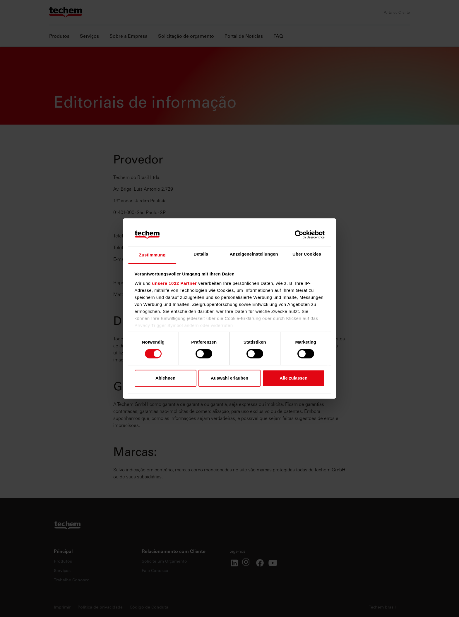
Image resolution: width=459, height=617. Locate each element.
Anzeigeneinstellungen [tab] (254, 253)
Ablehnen (165, 377)
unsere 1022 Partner (174, 283)
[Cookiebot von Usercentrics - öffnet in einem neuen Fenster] (299, 234)
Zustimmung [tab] (152, 254)
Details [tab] (200, 253)
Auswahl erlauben (229, 377)
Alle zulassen (293, 377)
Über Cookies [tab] (306, 253)
